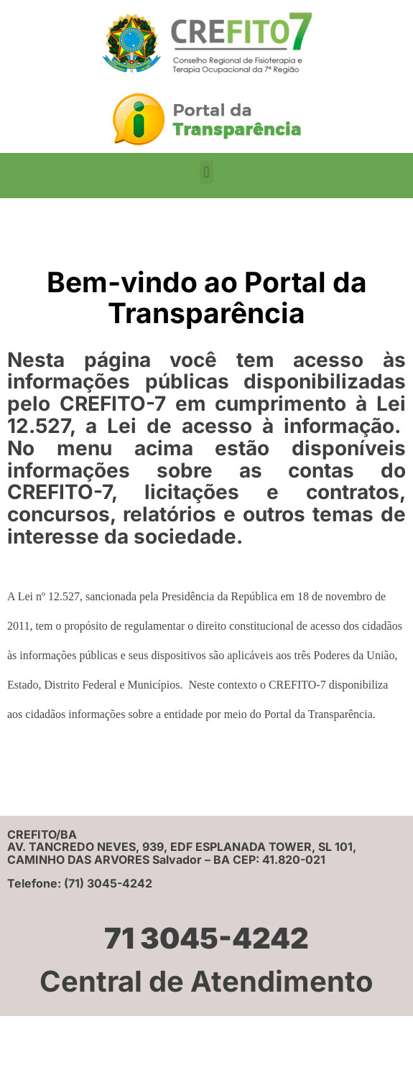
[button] (206, 172)
